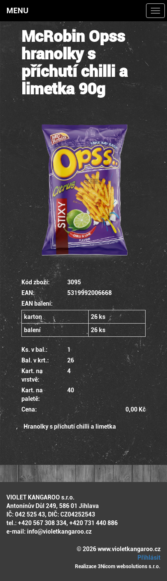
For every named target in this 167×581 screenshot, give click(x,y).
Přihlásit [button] (148, 557)
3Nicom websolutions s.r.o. (129, 566)
